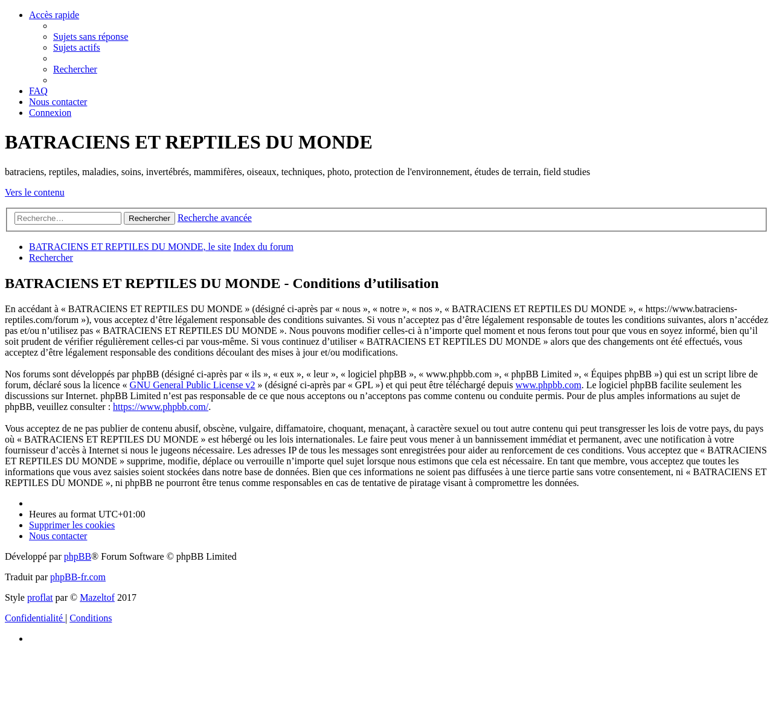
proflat (40, 597)
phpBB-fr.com (78, 577)
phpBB (77, 556)
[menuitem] (90, 36)
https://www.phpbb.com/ (160, 407)
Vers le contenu (35, 192)
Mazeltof (97, 597)
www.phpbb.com (548, 385)
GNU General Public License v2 (192, 385)
